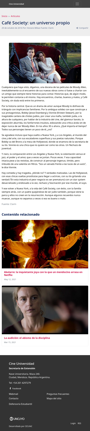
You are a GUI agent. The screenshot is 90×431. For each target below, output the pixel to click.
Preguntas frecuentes (58, 394)
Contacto (13, 398)
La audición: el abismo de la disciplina (27, 338)
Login (73, 423)
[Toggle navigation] (77, 4)
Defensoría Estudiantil (20, 404)
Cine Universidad (16, 4)
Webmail (13, 394)
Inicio (4, 16)
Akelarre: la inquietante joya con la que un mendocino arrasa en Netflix (43, 273)
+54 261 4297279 (22, 382)
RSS (79, 423)
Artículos (15, 16)
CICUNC (28, 426)
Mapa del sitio (54, 398)
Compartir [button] (82, 28)
